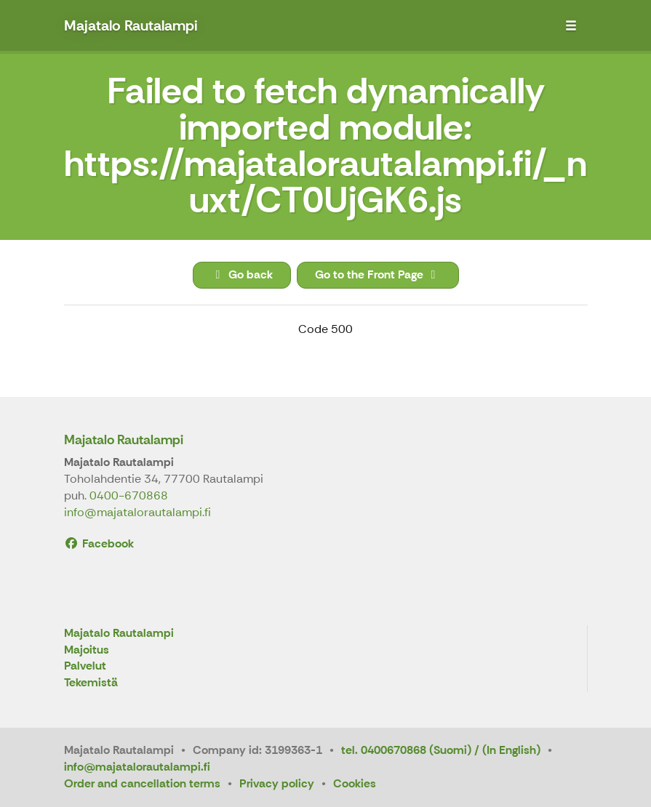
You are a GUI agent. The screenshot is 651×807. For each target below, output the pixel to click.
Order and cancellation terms (142, 783)
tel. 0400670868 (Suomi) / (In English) (440, 750)
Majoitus (86, 650)
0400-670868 (128, 495)
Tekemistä (91, 683)
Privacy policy (276, 783)
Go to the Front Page (378, 274)
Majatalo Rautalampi (123, 440)
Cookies (354, 783)
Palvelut (85, 666)
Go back (242, 274)
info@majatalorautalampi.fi (137, 512)
